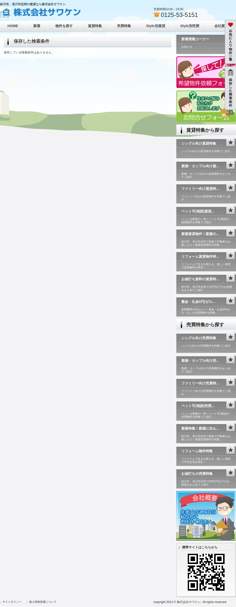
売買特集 (124, 26)
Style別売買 (189, 26)
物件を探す (64, 26)
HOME (12, 26)
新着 (36, 26)
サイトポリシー (12, 601)
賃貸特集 (95, 26)
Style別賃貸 (155, 26)
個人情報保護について (42, 601)
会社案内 (221, 26)
